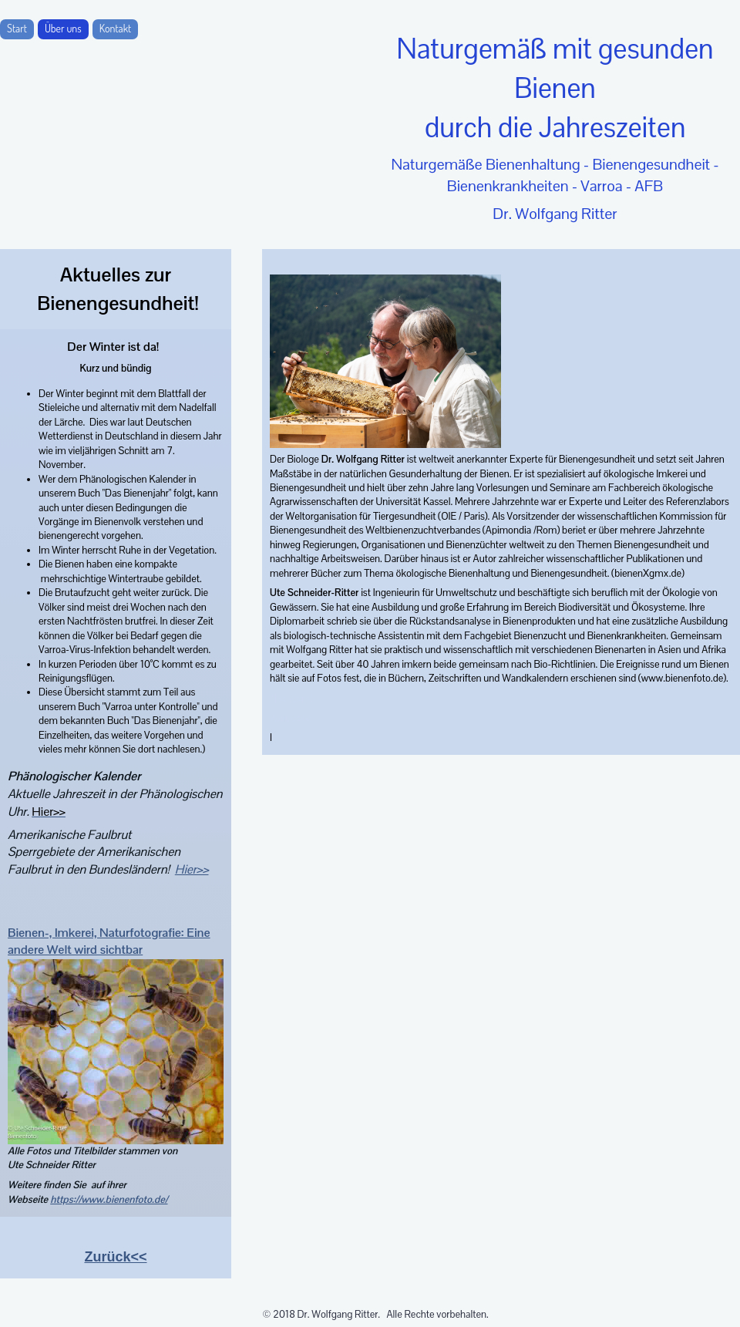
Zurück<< (115, 1257)
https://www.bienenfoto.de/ (108, 1199)
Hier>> (192, 869)
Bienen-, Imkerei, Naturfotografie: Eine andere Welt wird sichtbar (109, 941)
